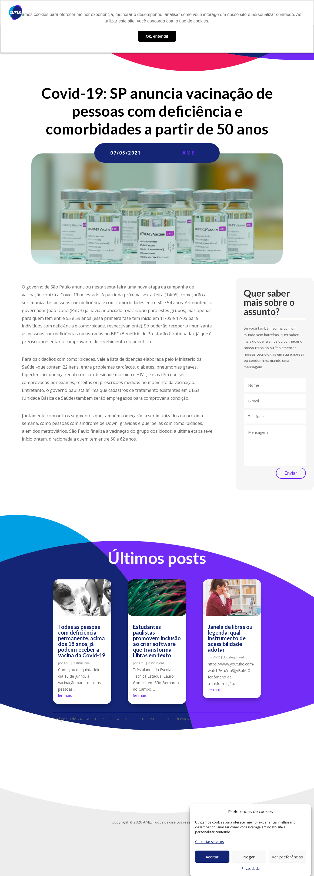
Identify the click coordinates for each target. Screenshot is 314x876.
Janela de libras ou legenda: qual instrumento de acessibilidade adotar (230, 638)
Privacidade (251, 868)
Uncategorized (233, 657)
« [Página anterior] (88, 718)
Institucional (82, 663)
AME (188, 153)
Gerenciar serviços (209, 841)
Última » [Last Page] (182, 718)
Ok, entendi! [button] (157, 36)
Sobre (124, 13)
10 (142, 718)
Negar (249, 856)
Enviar (291, 473)
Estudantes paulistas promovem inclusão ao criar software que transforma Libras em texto (157, 641)
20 (152, 718)
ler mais (65, 695)
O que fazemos (149, 13)
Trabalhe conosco (228, 13)
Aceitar (212, 856)
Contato (258, 13)
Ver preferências (287, 856)
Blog (201, 13)
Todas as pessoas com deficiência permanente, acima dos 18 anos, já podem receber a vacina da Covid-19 (81, 641)
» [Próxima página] (168, 718)
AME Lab (183, 13)
